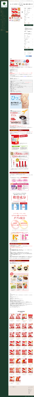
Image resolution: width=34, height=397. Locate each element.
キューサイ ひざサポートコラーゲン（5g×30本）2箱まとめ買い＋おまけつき (12, 338)
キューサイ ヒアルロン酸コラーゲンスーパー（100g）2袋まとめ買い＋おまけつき (30, 373)
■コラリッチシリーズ (3, 19)
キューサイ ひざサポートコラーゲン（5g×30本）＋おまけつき (30, 338)
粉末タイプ (3, 14)
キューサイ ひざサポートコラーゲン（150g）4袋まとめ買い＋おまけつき (18, 355)
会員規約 (29, 392)
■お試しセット (2, 11)
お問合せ (29, 393)
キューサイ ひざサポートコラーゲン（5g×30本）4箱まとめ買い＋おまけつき (18, 338)
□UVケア (3, 26)
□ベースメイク (3, 28)
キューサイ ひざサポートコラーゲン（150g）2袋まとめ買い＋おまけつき (11, 355)
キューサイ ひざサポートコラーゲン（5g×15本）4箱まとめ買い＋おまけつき (18, 329)
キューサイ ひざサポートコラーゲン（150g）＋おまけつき (12, 347)
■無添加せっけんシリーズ (3, 30)
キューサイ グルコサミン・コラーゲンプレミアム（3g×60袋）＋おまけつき (24, 364)
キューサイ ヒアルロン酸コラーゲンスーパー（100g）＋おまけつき (12, 382)
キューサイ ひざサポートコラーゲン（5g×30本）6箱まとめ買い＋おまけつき (24, 338)
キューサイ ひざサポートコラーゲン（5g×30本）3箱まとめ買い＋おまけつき (18, 319)
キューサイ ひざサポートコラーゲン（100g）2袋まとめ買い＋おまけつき (30, 355)
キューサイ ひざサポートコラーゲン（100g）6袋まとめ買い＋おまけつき (11, 364)
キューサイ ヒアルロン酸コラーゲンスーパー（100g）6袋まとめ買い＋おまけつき (11, 373)
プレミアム (3, 17)
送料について (29, 391)
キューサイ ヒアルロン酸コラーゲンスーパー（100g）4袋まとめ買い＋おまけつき (18, 373)
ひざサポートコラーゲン (4, 16)
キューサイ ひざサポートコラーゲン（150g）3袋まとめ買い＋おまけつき (18, 347)
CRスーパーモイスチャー (4, 20)
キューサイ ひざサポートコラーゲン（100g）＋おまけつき (24, 347)
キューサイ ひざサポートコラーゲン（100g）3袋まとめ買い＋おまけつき (30, 347)
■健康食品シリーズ (3, 29)
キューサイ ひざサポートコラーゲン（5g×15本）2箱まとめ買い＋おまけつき (24, 329)
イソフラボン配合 (3, 18)
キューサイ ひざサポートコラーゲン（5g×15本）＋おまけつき (30, 329)
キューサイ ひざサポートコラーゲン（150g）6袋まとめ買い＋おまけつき (24, 355)
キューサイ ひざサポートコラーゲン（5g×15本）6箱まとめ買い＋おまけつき (12, 329)
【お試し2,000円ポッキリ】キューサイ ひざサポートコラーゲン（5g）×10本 (30, 319)
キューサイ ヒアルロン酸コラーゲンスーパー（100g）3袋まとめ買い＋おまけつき (24, 373)
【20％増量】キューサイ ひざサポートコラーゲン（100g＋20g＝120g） (24, 320)
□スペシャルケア (3, 27)
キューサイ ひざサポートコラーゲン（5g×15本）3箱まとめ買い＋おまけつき (12, 319)
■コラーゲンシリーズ (3, 15)
